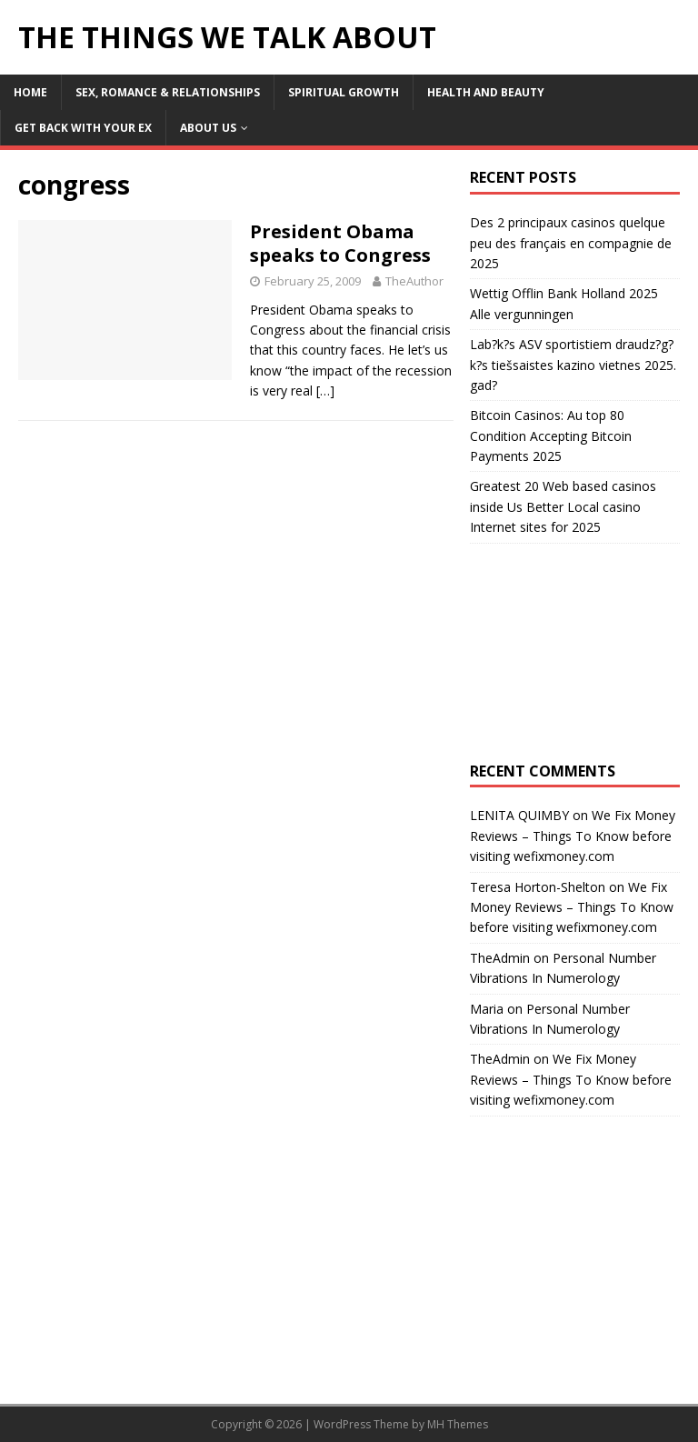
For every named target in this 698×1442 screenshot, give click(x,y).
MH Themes (457, 1424)
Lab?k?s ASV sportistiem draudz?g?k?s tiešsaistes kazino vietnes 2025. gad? (573, 364)
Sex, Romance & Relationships (167, 92)
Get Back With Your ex (83, 127)
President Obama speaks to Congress (340, 243)
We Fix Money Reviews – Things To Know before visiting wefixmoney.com (572, 835)
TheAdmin (500, 957)
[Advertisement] (574, 653)
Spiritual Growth (343, 92)
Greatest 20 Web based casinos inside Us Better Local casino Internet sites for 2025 (563, 506)
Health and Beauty (485, 92)
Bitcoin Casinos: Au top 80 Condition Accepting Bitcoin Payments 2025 (551, 435)
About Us (208, 127)
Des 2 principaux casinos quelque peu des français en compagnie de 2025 (571, 243)
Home (30, 92)
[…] (325, 390)
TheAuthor (414, 281)
